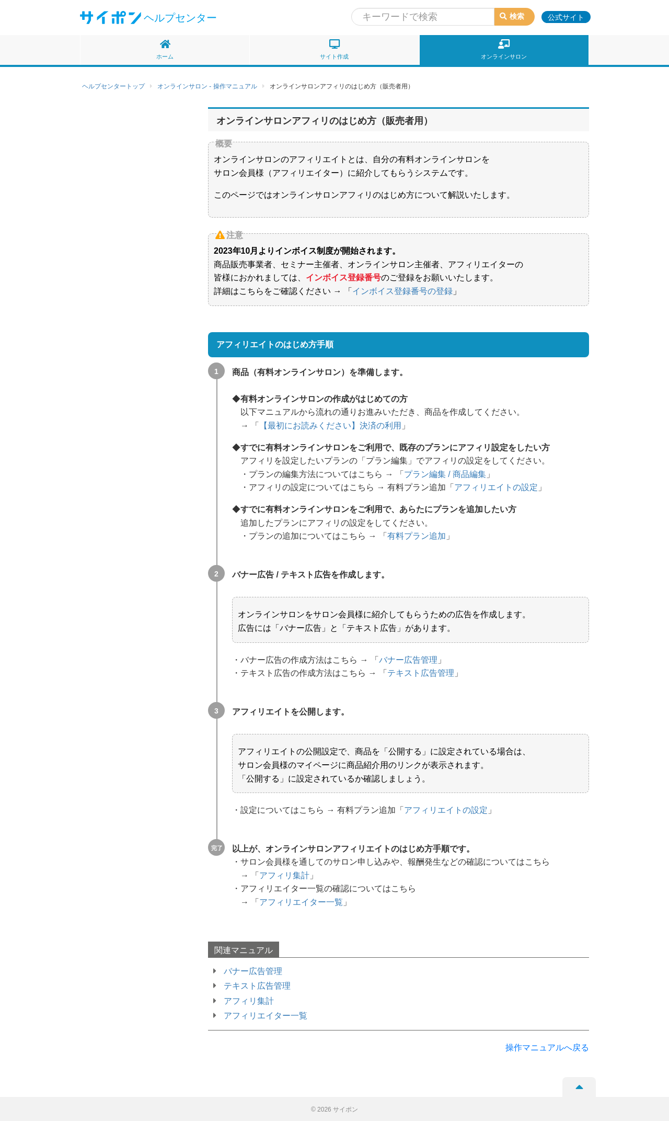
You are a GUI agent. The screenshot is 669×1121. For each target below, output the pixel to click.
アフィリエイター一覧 (301, 902)
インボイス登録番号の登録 (402, 291)
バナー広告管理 (408, 659)
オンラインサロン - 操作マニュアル (207, 86)
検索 (512, 16)
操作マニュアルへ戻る (547, 1047)
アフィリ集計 (284, 875)
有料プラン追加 (416, 535)
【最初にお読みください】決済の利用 (330, 425)
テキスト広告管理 (420, 673)
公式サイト (566, 17)
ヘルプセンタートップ (113, 86)
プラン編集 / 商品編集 (445, 474)
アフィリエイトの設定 (496, 487)
